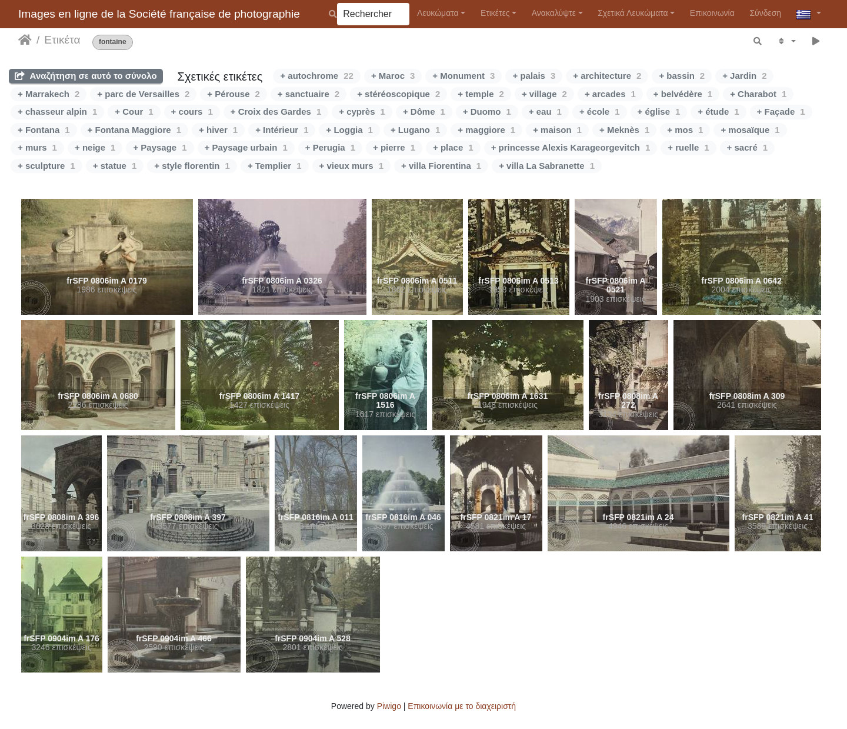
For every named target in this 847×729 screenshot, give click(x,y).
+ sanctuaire (308, 94)
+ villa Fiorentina (441, 166)
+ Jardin (744, 76)
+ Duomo (487, 111)
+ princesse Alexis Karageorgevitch (571, 147)
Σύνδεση (765, 13)
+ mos (685, 130)
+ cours (192, 111)
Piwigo (389, 706)
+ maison (557, 130)
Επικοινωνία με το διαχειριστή (462, 706)
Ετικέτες (495, 13)
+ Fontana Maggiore (134, 130)
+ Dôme (424, 111)
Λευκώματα (438, 13)
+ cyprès (362, 111)
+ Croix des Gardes (276, 111)
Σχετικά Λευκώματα (633, 13)
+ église (659, 111)
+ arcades (610, 94)
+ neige (95, 147)
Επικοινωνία (712, 13)
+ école (599, 111)
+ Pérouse (233, 94)
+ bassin (682, 76)
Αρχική (25, 40)
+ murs (37, 147)
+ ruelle (688, 147)
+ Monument (463, 76)
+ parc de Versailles (143, 94)
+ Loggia (349, 130)
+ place (453, 147)
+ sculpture (46, 166)
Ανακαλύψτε (554, 13)
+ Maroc (393, 76)
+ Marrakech (48, 94)
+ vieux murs (351, 166)
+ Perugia (330, 147)
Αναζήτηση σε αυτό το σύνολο (86, 76)
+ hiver (218, 130)
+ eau (545, 111)
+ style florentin (192, 166)
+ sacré (747, 147)
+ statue (114, 166)
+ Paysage (159, 147)
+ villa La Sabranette (547, 166)
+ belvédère (682, 94)
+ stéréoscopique (398, 94)
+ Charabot (758, 94)
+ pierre (394, 147)
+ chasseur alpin (57, 111)
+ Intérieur (281, 130)
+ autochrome (316, 76)
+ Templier (275, 166)
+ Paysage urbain (246, 147)
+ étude (718, 111)
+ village (544, 94)
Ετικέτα (62, 40)
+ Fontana (44, 130)
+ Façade (781, 111)
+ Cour (134, 111)
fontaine (112, 42)
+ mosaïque (750, 130)
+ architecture (607, 76)
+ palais (533, 76)
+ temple (481, 94)
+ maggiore (486, 130)
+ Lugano (415, 130)
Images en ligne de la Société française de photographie (159, 14)
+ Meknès (624, 130)
